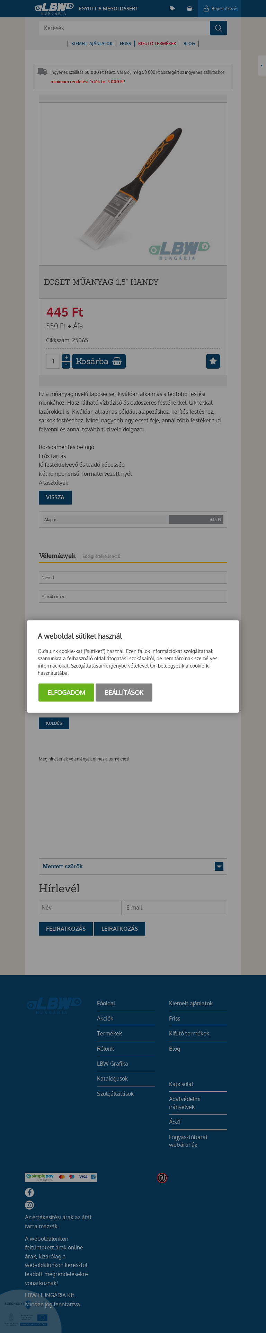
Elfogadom (66, 692)
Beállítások (124, 692)
